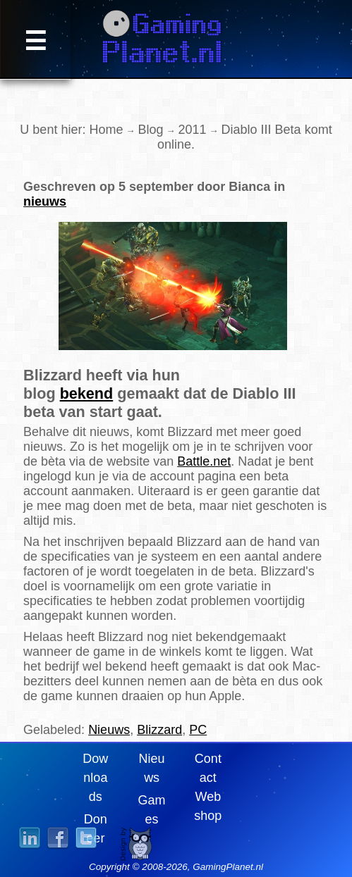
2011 (192, 130)
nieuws (44, 201)
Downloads (95, 778)
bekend (87, 393)
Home (106, 130)
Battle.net (204, 461)
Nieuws (109, 730)
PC (198, 730)
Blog (150, 130)
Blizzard (159, 730)
